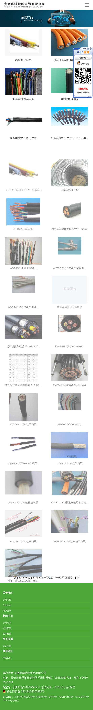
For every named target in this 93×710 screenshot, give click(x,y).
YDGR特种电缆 (66, 697)
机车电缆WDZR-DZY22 (23, 140)
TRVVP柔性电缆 (11, 700)
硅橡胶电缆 (41, 697)
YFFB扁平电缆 (82, 697)
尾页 (64, 577)
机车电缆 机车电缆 (23, 101)
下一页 (58, 577)
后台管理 (69, 687)
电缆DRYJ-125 (69, 101)
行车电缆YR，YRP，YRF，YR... (69, 140)
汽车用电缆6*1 (23, 61)
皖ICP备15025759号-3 (26, 687)
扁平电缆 (52, 697)
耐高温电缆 (29, 697)
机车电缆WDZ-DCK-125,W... (70, 61)
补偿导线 (18, 697)
